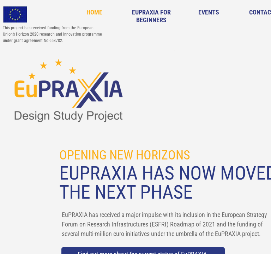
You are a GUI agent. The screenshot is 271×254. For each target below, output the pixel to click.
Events (208, 12)
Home (94, 12)
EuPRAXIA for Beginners (151, 16)
